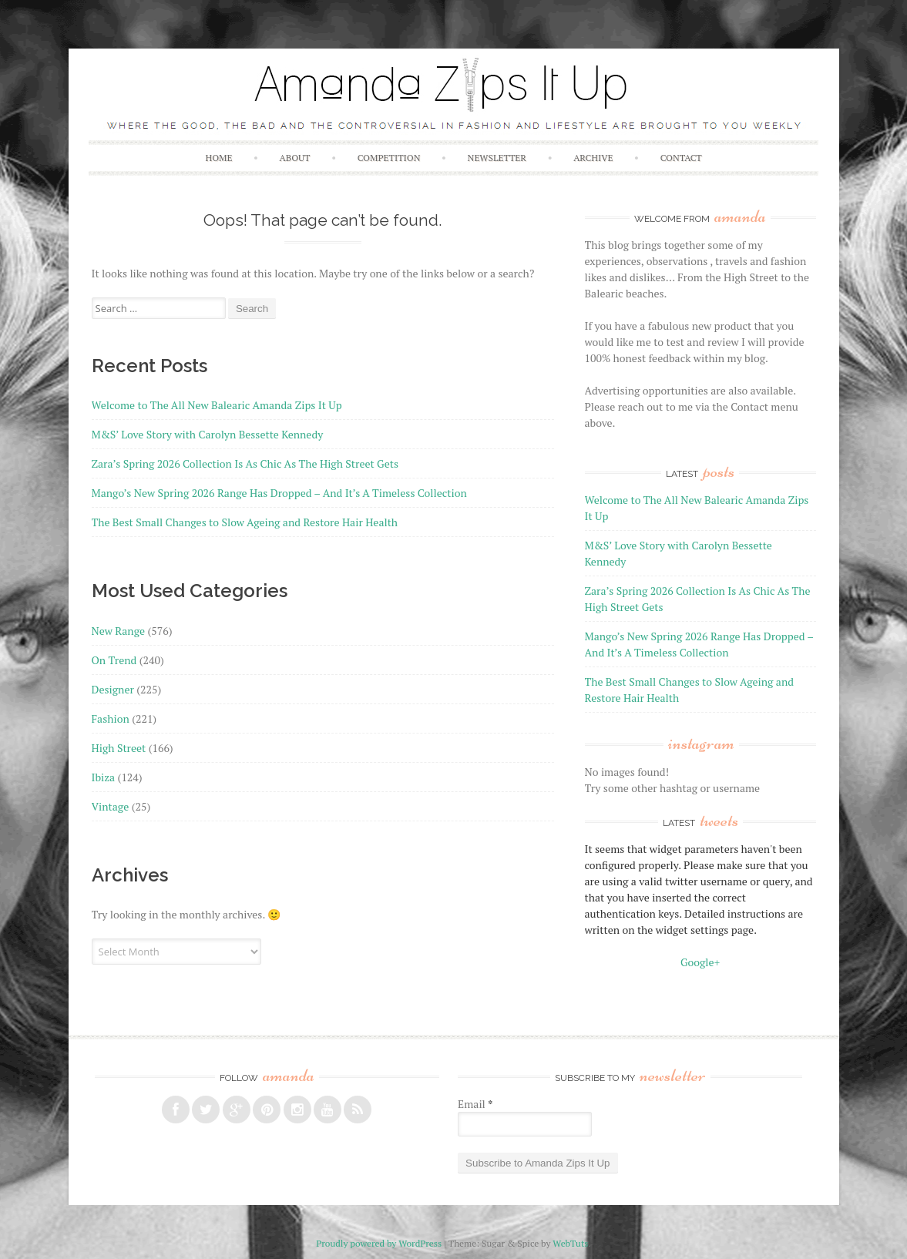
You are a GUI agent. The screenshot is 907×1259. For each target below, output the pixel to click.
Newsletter (497, 157)
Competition (389, 157)
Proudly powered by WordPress (379, 1243)
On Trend (114, 660)
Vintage (110, 806)
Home (218, 157)
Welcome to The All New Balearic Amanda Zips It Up (217, 405)
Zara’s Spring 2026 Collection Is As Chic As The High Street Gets (245, 463)
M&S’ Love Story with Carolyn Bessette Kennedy (208, 434)
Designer (113, 689)
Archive (593, 157)
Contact (681, 157)
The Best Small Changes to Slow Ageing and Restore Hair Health (245, 522)
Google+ (700, 962)
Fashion (110, 718)
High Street (119, 747)
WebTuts (570, 1243)
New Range (119, 630)
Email (475, 1103)
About (295, 157)
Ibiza (104, 777)
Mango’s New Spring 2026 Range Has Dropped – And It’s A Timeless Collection (279, 492)
